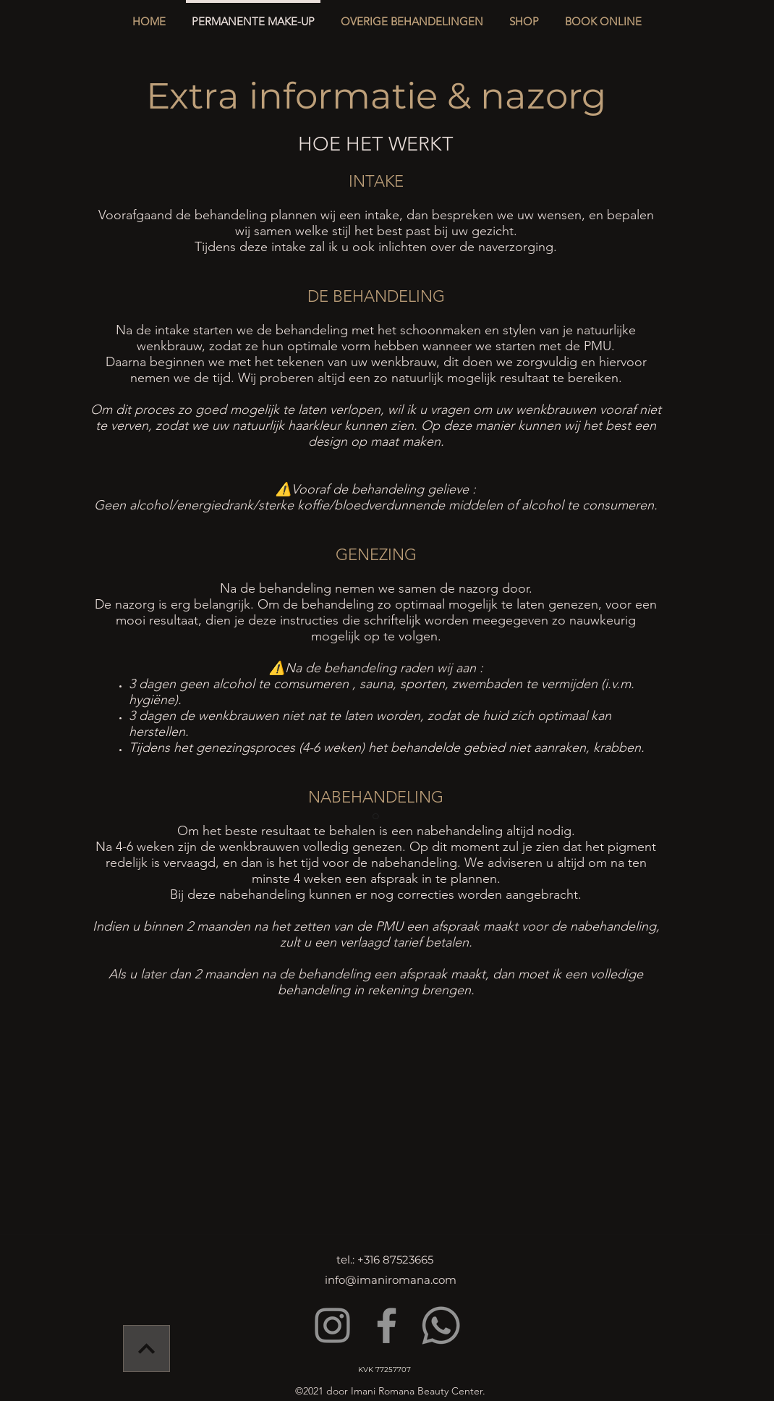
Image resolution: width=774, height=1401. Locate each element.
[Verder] (146, 1348)
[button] (412, 15)
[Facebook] (386, 1325)
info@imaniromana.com (390, 1280)
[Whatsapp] (440, 1325)
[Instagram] (332, 1325)
